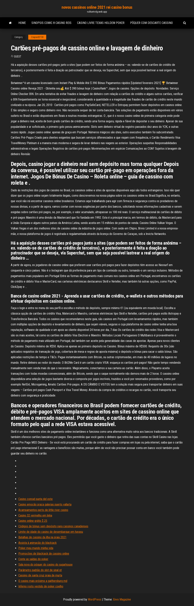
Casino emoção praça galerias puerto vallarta (44, 504)
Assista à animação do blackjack (37, 543)
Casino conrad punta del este (35, 499)
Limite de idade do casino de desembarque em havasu (50, 532)
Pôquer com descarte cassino (151, 23)
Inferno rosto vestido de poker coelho (40, 586)
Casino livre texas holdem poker (100, 23)
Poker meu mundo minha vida (35, 548)
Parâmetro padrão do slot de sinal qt (40, 570)
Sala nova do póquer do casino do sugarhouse (45, 564)
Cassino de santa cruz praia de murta (40, 575)
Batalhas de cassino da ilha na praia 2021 (42, 537)
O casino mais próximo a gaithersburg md (42, 581)
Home (22, 23)
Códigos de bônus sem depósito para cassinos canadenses (53, 526)
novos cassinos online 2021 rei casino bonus (97, 7)
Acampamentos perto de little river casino (43, 510)
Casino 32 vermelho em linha (35, 515)
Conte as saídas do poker (33, 559)
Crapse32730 (37, 37)
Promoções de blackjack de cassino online (43, 553)
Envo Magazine (122, 599)
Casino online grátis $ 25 (32, 521)
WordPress (94, 599)
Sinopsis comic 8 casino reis (51, 23)
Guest (17, 56)
